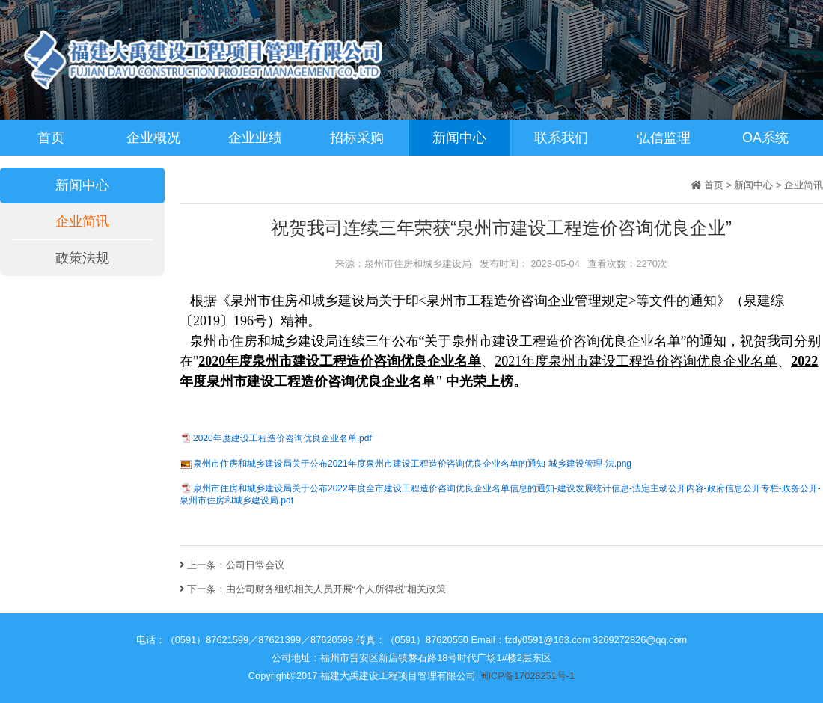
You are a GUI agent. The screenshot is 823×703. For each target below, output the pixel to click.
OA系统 (765, 137)
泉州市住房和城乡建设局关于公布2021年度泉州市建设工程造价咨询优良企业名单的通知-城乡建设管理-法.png (412, 463)
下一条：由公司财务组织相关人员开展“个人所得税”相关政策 (313, 589)
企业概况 (153, 137)
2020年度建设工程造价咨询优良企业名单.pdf (282, 438)
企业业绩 (255, 137)
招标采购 (357, 137)
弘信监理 (664, 137)
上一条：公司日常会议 (232, 565)
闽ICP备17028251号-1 (527, 675)
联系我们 (561, 137)
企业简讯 (82, 221)
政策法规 (82, 258)
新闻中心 (459, 137)
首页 (50, 137)
